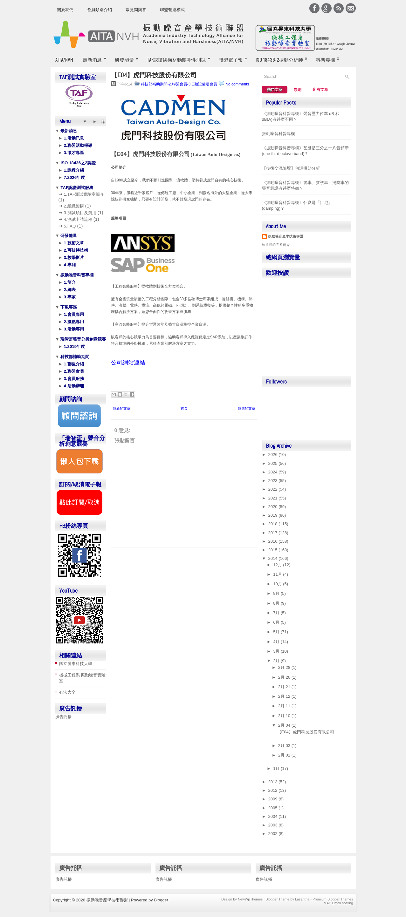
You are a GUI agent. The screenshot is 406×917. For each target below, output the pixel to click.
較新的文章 (121, 408)
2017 (273, 532)
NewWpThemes (250, 899)
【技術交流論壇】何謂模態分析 (291, 168)
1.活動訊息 (73, 138)
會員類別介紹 (99, 9)
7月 (277, 612)
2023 (273, 480)
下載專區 (68, 307)
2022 (273, 489)
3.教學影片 (73, 257)
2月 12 (285, 696)
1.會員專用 (73, 314)
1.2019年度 (74, 346)
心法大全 (67, 692)
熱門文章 (274, 89)
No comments (237, 84)
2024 (273, 472)
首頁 (184, 408)
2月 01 (285, 755)
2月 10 (285, 715)
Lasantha (302, 899)
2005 (273, 807)
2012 (273, 790)
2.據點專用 (73, 321)
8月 (277, 603)
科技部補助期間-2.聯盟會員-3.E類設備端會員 (179, 84)
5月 (277, 631)
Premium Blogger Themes (333, 899)
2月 (277, 660)
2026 (273, 454)
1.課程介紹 (73, 170)
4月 (277, 641)
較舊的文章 (246, 408)
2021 (273, 498)
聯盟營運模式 (172, 9)
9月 (277, 593)
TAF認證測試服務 (76, 187)
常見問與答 (136, 9)
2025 (273, 463)
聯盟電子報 (235, 57)
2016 (273, 541)
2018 (273, 523)
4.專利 (69, 264)
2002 (273, 833)
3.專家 (69, 297)
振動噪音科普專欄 (76, 275)
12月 (278, 564)
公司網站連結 (128, 362)
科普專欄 (329, 57)
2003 (273, 825)
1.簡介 (69, 282)
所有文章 (320, 89)
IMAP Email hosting (338, 903)
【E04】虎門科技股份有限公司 (154, 75)
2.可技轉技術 (75, 250)
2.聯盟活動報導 (77, 145)
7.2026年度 (74, 177)
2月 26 (285, 677)
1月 (277, 768)
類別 (297, 89)
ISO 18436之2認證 (77, 162)
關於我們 (65, 9)
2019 (273, 515)
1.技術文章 (73, 243)
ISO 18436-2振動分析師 (283, 57)
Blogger (161, 900)
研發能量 (128, 57)
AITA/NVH (64, 59)
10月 (278, 583)
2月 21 (285, 686)
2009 (273, 799)
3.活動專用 (73, 329)
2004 (273, 816)
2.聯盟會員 (73, 371)
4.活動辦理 (73, 386)
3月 (277, 651)
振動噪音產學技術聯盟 (285, 236)
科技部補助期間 (74, 356)
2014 (273, 558)
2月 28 (285, 667)
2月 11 (285, 705)
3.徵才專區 (73, 152)
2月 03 (285, 745)
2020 (273, 506)
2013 (273, 781)
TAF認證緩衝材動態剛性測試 (180, 57)
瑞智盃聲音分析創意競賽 (82, 339)
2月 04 (285, 725)
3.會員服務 (73, 378)
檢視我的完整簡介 (276, 245)
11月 (278, 574)
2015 (273, 549)
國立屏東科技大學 (75, 663)
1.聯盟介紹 (73, 364)
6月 (277, 622)
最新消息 (96, 57)
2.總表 (69, 289)
